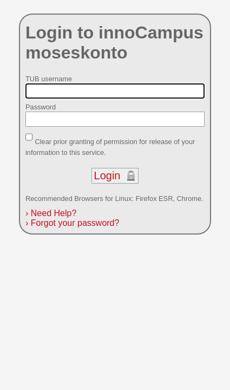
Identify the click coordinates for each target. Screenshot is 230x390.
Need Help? (50, 213)
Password (40, 107)
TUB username (48, 79)
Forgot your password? (72, 222)
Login (107, 175)
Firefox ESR (154, 198)
